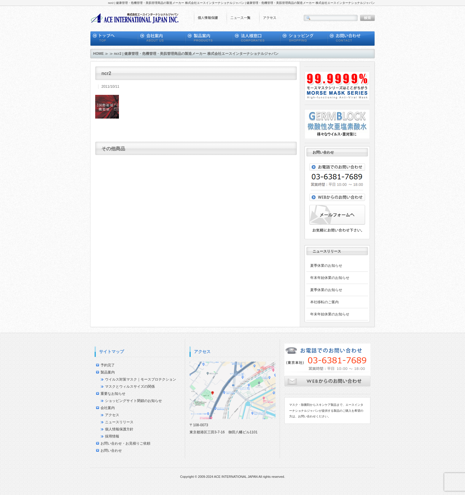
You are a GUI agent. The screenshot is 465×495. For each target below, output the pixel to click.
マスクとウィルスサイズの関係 (130, 386)
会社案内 (108, 408)
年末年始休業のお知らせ (329, 278)
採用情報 (112, 436)
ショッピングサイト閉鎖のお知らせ (133, 401)
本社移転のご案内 (324, 302)
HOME (98, 54)
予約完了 (108, 365)
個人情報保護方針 (119, 429)
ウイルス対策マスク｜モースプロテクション (140, 379)
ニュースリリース (119, 422)
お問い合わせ (111, 450)
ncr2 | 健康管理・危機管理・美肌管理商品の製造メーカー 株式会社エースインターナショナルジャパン (196, 54)
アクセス (112, 415)
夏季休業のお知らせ (326, 266)
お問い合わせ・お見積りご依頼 (125, 443)
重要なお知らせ (113, 394)
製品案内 (108, 372)
